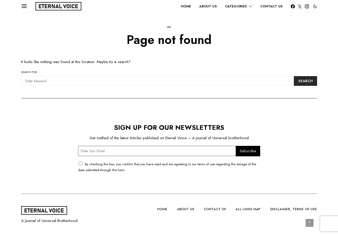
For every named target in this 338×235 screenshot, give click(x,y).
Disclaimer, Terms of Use (293, 209)
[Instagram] (307, 6)
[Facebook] (293, 6)
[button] (315, 6)
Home (186, 6)
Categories (236, 6)
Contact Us (271, 6)
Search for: (29, 72)
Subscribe (248, 151)
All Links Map (247, 209)
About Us (208, 6)
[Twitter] (300, 6)
